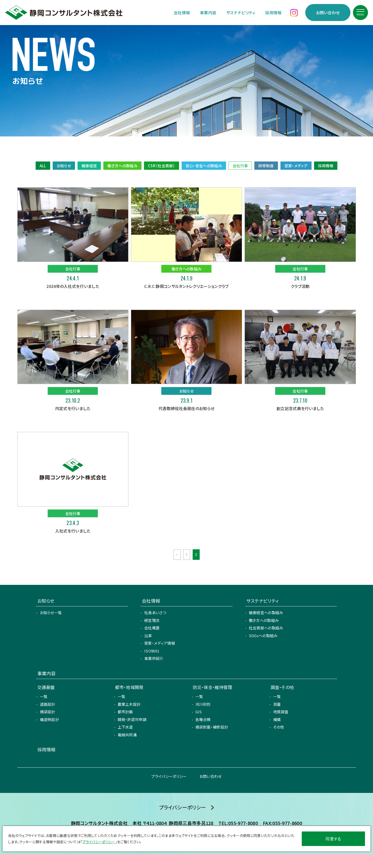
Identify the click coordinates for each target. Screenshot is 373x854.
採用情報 (273, 13)
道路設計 (47, 704)
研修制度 (266, 165)
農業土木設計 (129, 704)
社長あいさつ (155, 612)
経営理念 (152, 620)
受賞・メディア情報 (159, 643)
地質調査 (280, 711)
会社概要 (152, 627)
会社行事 (240, 165)
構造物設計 (49, 719)
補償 (277, 719)
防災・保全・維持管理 (212, 687)
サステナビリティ (240, 13)
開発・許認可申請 (132, 719)
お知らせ (64, 165)
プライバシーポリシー (169, 776)
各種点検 (203, 719)
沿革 (148, 635)
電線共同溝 (127, 734)
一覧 (44, 696)
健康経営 (89, 165)
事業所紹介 (154, 658)
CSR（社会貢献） (161, 165)
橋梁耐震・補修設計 (211, 727)
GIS (198, 711)
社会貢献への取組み (266, 627)
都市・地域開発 (129, 687)
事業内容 (208, 13)
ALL (43, 165)
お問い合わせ (328, 13)
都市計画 (125, 711)
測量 (277, 704)
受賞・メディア (296, 165)
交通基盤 (46, 687)
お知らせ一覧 (51, 612)
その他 (278, 727)
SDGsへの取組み (263, 635)
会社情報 (182, 13)
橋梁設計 (47, 711)
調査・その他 (282, 687)
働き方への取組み (122, 165)
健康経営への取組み (266, 612)
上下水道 (125, 727)
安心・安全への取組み (204, 165)
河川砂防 (203, 704)
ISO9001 (151, 650)
